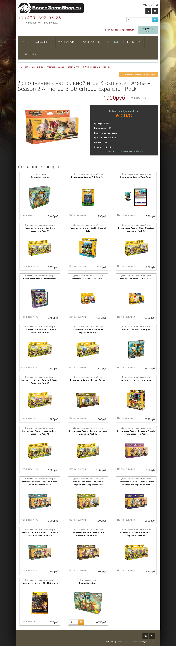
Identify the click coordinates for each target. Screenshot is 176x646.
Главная (24, 66)
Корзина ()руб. (148, 30)
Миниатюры (68, 41)
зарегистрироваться (124, 29)
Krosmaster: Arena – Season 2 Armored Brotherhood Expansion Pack (79, 66)
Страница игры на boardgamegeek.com (124, 151)
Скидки (112, 41)
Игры (26, 41)
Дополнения (43, 41)
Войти (108, 29)
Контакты (30, 53)
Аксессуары (93, 41)
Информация (132, 41)
